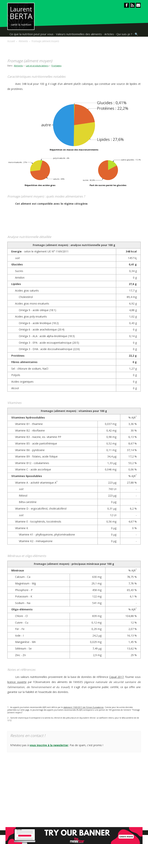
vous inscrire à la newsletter (49, 745)
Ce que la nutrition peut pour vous (31, 34)
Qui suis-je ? (124, 34)
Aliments (18, 65)
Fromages (56, 65)
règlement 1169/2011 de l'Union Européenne (83, 707)
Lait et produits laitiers (37, 65)
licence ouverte (16, 682)
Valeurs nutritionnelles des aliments (79, 34)
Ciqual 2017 (116, 677)
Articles (109, 34)
